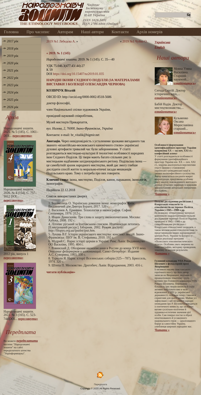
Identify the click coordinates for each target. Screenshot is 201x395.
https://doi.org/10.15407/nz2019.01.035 (78, 74)
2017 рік (12, 41)
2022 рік (12, 78)
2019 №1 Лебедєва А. (61, 41)
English (160, 47)
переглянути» (22, 136)
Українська (162, 42)
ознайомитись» (185, 83)
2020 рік (12, 63)
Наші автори (92, 31)
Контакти (120, 31)
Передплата (100, 384)
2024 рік (12, 92)
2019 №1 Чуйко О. (134, 41)
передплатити (27, 341)
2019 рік (12, 56)
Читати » (162, 194)
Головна (11, 31)
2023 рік (12, 85)
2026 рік (12, 107)
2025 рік (12, 100)
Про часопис (37, 31)
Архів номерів (150, 31)
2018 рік (12, 48)
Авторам (65, 31)
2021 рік (12, 70)
